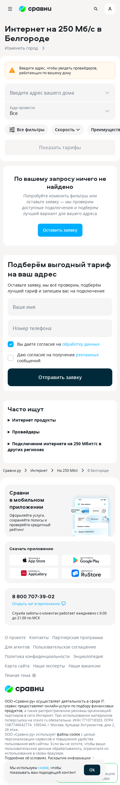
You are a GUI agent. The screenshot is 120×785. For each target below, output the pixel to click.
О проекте (15, 637)
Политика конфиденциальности (37, 656)
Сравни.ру (12, 470)
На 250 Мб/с (67, 470)
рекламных (87, 354)
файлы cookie (68, 734)
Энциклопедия (88, 656)
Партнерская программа (77, 637)
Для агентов (17, 647)
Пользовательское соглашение (64, 647)
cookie (43, 767)
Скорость (67, 129)
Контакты (39, 637)
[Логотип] (24, 689)
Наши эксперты (49, 666)
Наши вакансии (84, 666)
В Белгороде (98, 470)
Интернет (39, 470)
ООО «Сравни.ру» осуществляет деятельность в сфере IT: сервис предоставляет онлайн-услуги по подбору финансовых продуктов (59, 706)
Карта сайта (17, 666)
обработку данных (81, 344)
